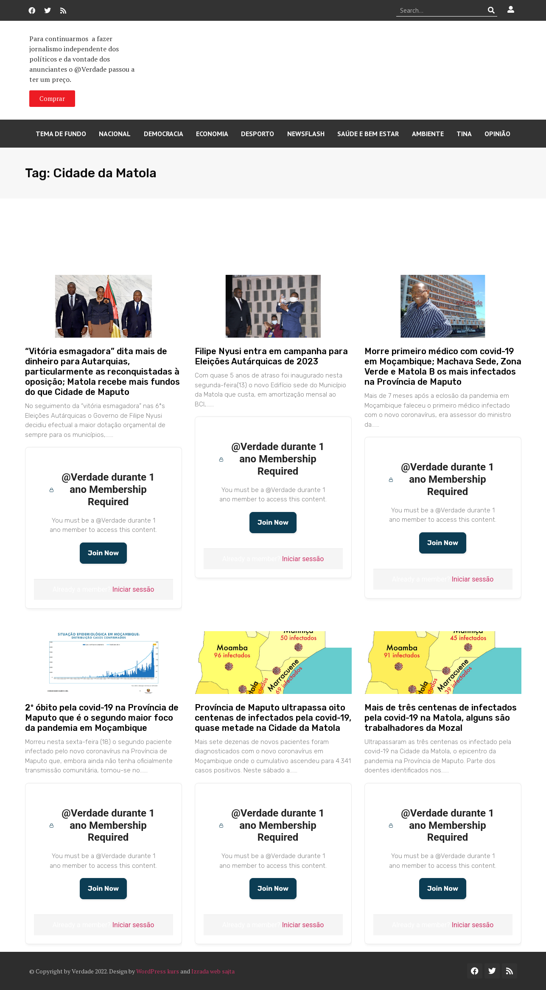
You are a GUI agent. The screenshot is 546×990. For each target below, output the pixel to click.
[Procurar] (491, 10)
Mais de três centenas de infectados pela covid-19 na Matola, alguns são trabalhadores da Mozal (440, 717)
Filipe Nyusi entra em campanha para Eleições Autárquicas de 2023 (271, 356)
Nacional (115, 133)
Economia (212, 133)
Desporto (257, 133)
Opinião (497, 133)
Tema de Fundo (61, 133)
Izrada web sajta (213, 971)
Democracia (163, 133)
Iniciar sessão (133, 589)
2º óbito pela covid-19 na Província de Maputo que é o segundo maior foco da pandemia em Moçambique (102, 717)
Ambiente (428, 133)
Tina (464, 133)
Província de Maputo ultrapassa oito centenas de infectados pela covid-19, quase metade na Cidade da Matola (273, 717)
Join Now (103, 553)
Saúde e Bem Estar (368, 133)
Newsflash (306, 133)
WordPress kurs (157, 971)
